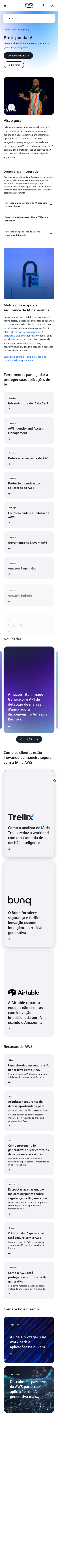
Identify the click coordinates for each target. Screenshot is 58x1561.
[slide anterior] (19, 739)
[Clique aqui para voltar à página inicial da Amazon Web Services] (29, 5)
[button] (10, 18)
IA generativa (10, 29)
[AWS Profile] (52, 5)
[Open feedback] (54, 780)
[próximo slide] (38, 739)
